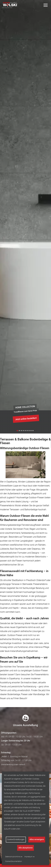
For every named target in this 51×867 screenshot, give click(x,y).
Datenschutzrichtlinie (13, 857)
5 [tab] (25, 431)
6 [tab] (27, 431)
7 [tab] (29, 431)
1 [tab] (17, 431)
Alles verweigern (37, 839)
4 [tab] (23, 431)
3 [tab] (21, 431)
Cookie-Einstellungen (16, 839)
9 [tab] (33, 431)
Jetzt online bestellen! (26, 419)
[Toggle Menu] (46, 5)
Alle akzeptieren (25, 848)
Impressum (28, 857)
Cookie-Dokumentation (13, 861)
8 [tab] (31, 431)
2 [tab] (19, 431)
